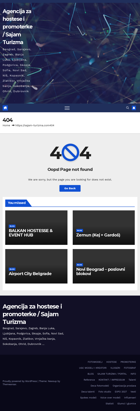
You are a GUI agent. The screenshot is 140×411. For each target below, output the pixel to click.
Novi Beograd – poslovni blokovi (100, 271)
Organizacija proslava (124, 385)
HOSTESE (111, 362)
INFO (133, 374)
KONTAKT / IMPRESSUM (112, 379)
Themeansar (9, 384)
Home (6, 125)
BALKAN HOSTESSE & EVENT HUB (31, 233)
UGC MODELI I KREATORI (93, 368)
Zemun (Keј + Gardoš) (98, 235)
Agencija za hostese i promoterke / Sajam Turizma (17, 26)
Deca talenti (88, 391)
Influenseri (130, 397)
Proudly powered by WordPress (20, 381)
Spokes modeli (88, 397)
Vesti (133, 391)
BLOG (12, 226)
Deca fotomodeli (100, 385)
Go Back (70, 188)
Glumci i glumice (126, 403)
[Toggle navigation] (67, 108)
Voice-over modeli (110, 397)
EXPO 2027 (121, 391)
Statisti (110, 403)
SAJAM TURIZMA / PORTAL (112, 374)
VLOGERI (115, 368)
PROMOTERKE (128, 362)
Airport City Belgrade (30, 273)
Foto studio (104, 391)
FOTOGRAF (130, 368)
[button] (127, 107)
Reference (89, 379)
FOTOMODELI (95, 362)
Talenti (132, 379)
